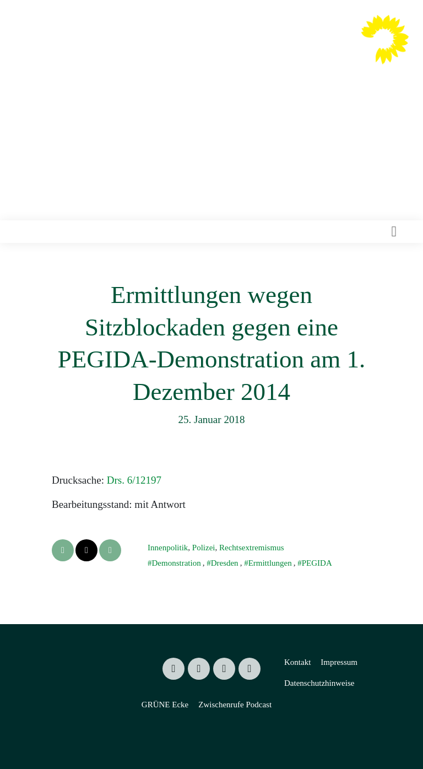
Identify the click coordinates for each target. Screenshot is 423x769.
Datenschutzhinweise (319, 683)
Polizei (203, 547)
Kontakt (297, 662)
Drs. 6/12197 (134, 480)
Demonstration (175, 563)
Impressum (339, 662)
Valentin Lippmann (250, 50)
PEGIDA (317, 563)
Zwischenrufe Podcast (235, 704)
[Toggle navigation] (393, 232)
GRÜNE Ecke (165, 704)
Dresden (224, 563)
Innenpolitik (168, 547)
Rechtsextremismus (251, 547)
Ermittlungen (270, 563)
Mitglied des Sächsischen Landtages (231, 71)
